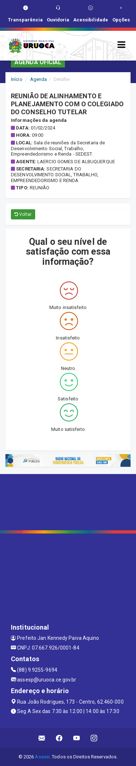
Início (16, 79)
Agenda (38, 79)
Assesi (42, 756)
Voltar (23, 214)
